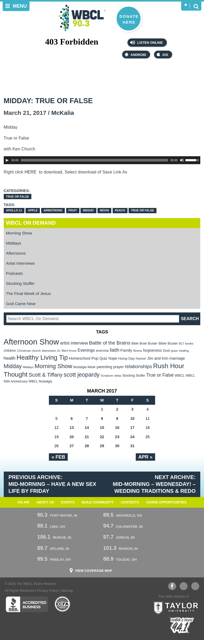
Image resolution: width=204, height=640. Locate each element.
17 (132, 427)
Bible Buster (168, 343)
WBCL (180, 375)
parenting (104, 367)
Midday (88, 210)
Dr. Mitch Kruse (66, 350)
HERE (31, 171)
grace (174, 350)
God (166, 350)
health (10, 358)
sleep (117, 375)
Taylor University (174, 607)
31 (132, 446)
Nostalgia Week (84, 367)
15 (102, 427)
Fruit (73, 210)
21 (87, 437)
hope (112, 358)
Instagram (195, 586)
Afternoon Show (31, 341)
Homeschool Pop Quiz (88, 358)
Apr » (145, 457)
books (189, 343)
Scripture (107, 375)
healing (184, 350)
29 (102, 446)
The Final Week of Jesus (28, 293)
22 (102, 437)
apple (32, 210)
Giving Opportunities (166, 502)
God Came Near (21, 303)
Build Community (98, 502)
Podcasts (14, 273)
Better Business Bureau (27, 604)
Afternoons (16, 253)
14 (87, 427)
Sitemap (67, 591)
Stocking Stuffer (20, 283)
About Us (45, 502)
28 (87, 446)
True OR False (17, 196)
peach (120, 210)
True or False (142, 210)
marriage (177, 358)
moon (104, 210)
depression (49, 350)
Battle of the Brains (109, 343)
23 (117, 437)
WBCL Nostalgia (40, 381)
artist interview (74, 343)
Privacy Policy (47, 591)
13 (72, 427)
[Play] (7, 160)
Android (135, 54)
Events (68, 502)
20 (72, 437)
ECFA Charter (62, 604)
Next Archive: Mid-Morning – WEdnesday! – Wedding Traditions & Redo (154, 484)
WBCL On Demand (31, 223)
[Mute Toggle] (182, 160)
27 (72, 446)
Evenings (86, 350)
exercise (102, 350)
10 (132, 418)
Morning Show (19, 233)
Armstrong (53, 210)
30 (117, 446)
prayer (118, 367)
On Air (23, 502)
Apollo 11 (14, 210)
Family (126, 350)
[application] (102, 160)
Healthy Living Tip (42, 357)
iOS (162, 54)
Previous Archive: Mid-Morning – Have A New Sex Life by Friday (52, 484)
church (36, 350)
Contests (130, 502)
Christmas (24, 350)
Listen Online (146, 42)
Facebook (172, 586)
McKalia (62, 113)
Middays (13, 243)
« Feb (58, 457)
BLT (181, 343)
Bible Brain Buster (144, 343)
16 (117, 427)
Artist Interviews (20, 263)
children (10, 350)
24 (132, 437)
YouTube (183, 586)
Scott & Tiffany (46, 375)
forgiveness (152, 350)
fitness (137, 350)
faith (115, 350)
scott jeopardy (82, 374)
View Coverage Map (93, 571)
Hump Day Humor (132, 358)
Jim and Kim (157, 358)
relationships (138, 366)
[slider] (94, 160)
